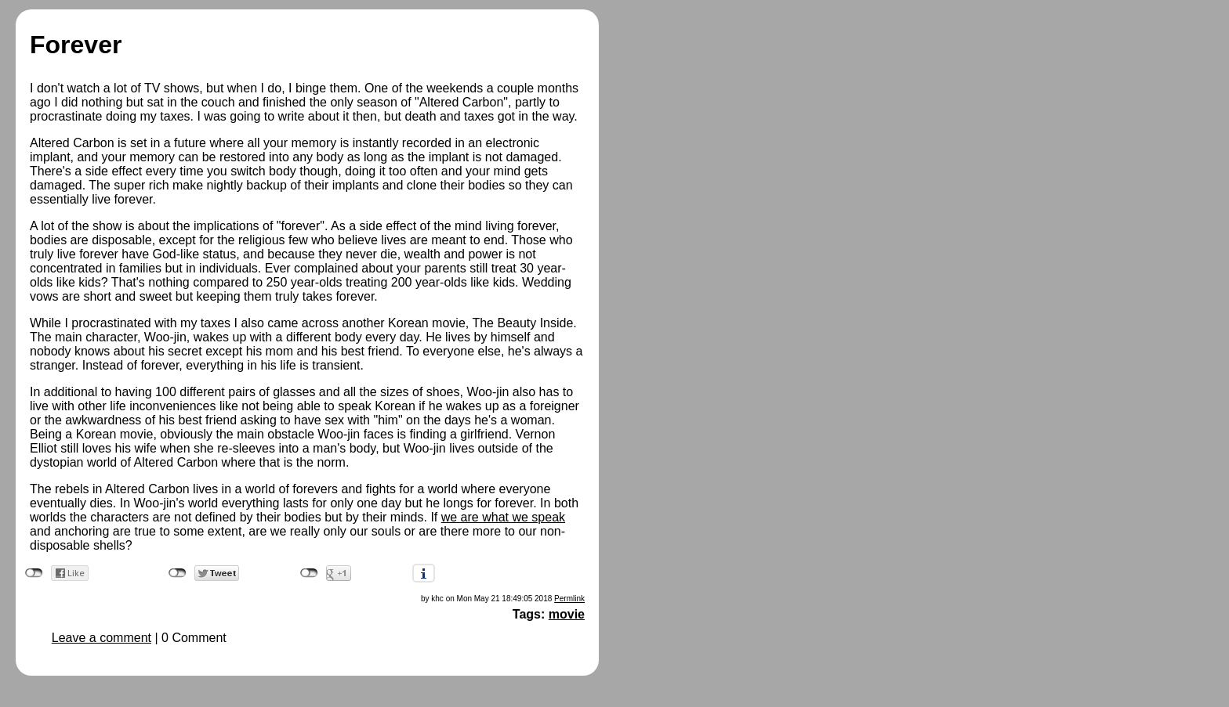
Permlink (569, 598)
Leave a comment (101, 637)
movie (567, 614)
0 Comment (194, 637)
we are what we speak (503, 517)
